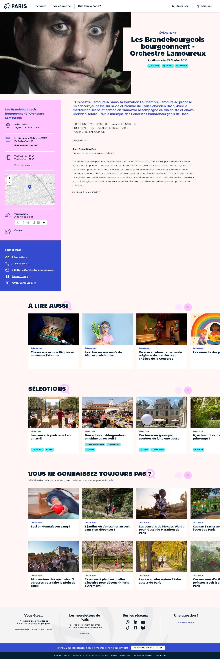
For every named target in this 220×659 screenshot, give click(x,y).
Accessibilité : (90, 656)
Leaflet (29, 204)
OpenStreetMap (43, 204)
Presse (114, 656)
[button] (29, 187)
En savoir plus (22, 165)
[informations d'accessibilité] (30, 222)
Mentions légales (62, 656)
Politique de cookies (142, 656)
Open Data (125, 656)
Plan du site (160, 656)
